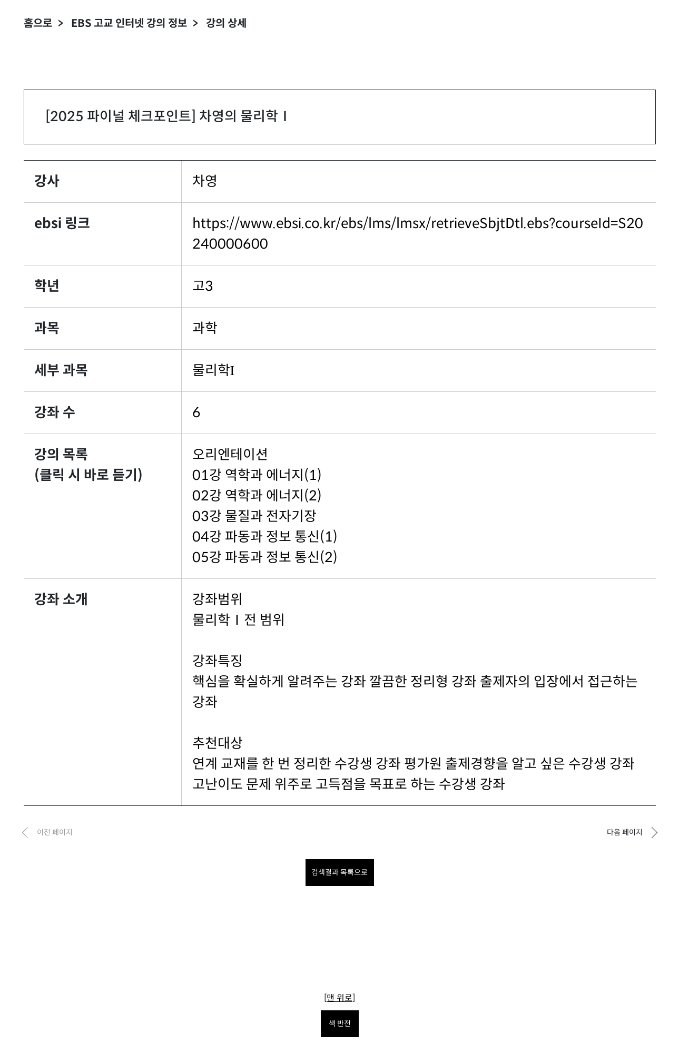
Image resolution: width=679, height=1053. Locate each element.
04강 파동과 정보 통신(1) (265, 536)
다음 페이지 (625, 832)
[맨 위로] (339, 997)
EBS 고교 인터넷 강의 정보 (129, 23)
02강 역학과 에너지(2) (257, 495)
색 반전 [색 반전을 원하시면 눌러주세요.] (340, 1023)
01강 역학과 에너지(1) (257, 475)
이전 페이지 (55, 832)
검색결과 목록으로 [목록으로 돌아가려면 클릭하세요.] (339, 872)
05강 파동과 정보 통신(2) (265, 557)
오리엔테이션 (230, 454)
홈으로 (38, 23)
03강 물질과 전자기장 (254, 516)
